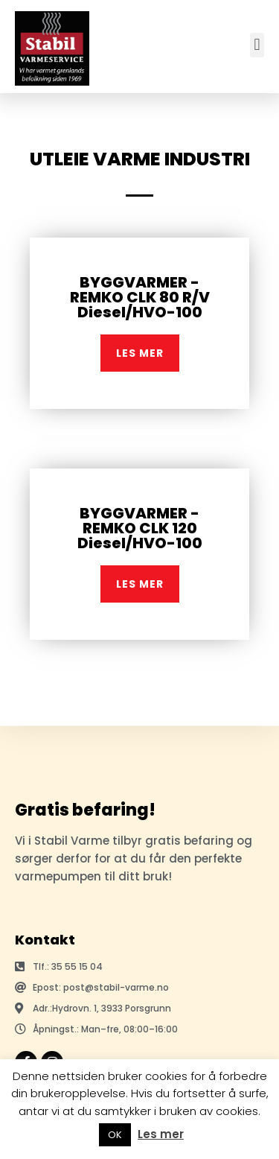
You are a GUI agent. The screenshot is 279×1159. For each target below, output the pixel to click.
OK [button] (115, 1135)
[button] (257, 45)
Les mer (161, 1134)
